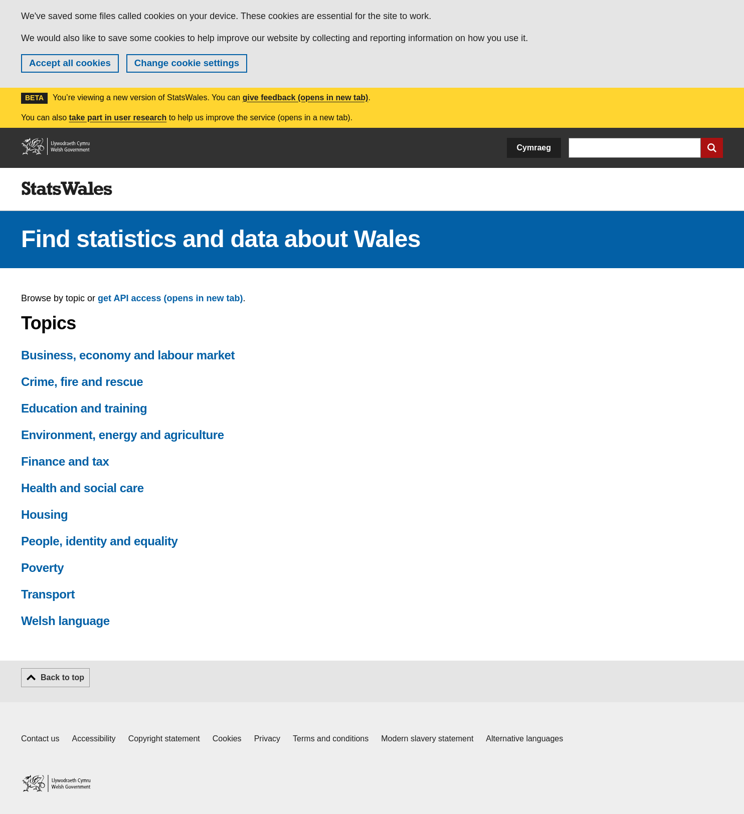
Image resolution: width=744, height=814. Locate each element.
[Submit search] (712, 148)
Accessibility (93, 738)
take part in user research (117, 117)
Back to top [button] (62, 677)
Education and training (84, 408)
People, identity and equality (99, 541)
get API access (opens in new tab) (170, 298)
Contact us (40, 738)
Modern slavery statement (427, 738)
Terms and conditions (330, 738)
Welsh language (65, 621)
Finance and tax (65, 461)
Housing (44, 514)
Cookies (227, 738)
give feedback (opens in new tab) (305, 97)
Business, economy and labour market (128, 355)
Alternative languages (524, 738)
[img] (66, 188)
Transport (48, 594)
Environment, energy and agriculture (122, 435)
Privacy (267, 738)
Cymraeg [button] (534, 147)
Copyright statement (164, 738)
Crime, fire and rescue (82, 381)
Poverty (42, 567)
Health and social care (82, 488)
